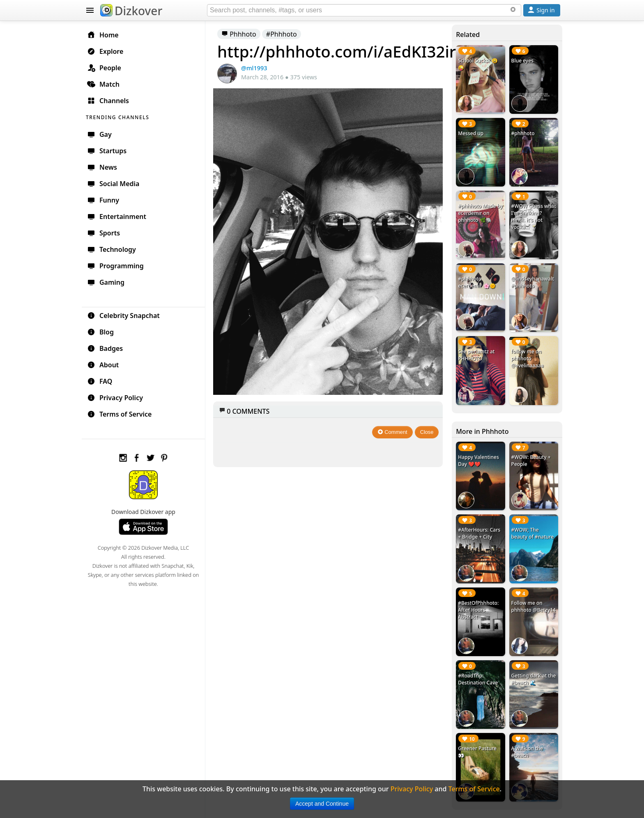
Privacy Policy (115, 397)
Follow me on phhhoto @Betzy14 (533, 606)
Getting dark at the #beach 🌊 (533, 679)
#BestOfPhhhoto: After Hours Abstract (478, 609)
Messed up (470, 133)
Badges (105, 348)
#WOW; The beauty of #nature (532, 533)
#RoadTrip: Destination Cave (478, 679)
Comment (392, 432)
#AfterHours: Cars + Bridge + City (479, 533)
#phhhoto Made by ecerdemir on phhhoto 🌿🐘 (480, 213)
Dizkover (131, 10)
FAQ (99, 381)
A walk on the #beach (527, 752)
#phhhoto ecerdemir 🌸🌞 (477, 282)
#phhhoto (523, 133)
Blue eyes (522, 60)
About (103, 364)
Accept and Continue (322, 803)
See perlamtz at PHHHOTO (476, 355)
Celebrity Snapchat (123, 315)
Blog (100, 331)
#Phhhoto (281, 34)
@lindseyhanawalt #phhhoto (532, 282)
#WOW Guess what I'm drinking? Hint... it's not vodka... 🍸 (533, 216)
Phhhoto (238, 34)
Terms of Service (119, 414)
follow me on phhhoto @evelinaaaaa (527, 358)
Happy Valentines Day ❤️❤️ (478, 461)
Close (427, 432)
